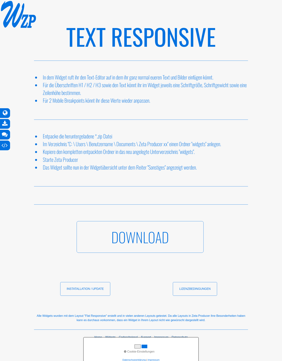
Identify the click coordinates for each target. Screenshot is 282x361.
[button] (140, 237)
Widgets (110, 337)
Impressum (161, 337)
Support (146, 337)
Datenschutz (180, 337)
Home (98, 337)
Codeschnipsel (128, 337)
